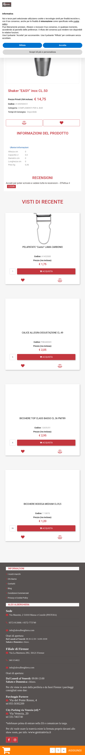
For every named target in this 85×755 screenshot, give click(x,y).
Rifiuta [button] (22, 45)
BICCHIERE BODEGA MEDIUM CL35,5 (42, 504)
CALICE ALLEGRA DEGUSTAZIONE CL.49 (42, 332)
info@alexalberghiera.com (21, 630)
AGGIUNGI (75, 750)
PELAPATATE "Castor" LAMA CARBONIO (42, 247)
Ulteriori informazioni (19, 147)
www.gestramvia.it (39, 732)
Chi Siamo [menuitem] (11, 579)
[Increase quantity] (63, 750)
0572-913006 (15, 622)
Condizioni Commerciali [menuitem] (17, 593)
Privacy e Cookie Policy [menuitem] (17, 598)
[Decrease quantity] (52, 750)
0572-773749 (30, 622)
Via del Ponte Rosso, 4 (23, 700)
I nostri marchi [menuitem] (13, 574)
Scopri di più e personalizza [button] (42, 52)
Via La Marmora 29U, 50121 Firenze (26, 653)
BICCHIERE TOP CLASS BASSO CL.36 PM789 (42, 418)
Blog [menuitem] (9, 588)
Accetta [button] (62, 45)
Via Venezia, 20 (18, 713)
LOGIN (11, 186)
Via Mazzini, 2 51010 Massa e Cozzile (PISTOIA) (33, 615)
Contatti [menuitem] (10, 583)
